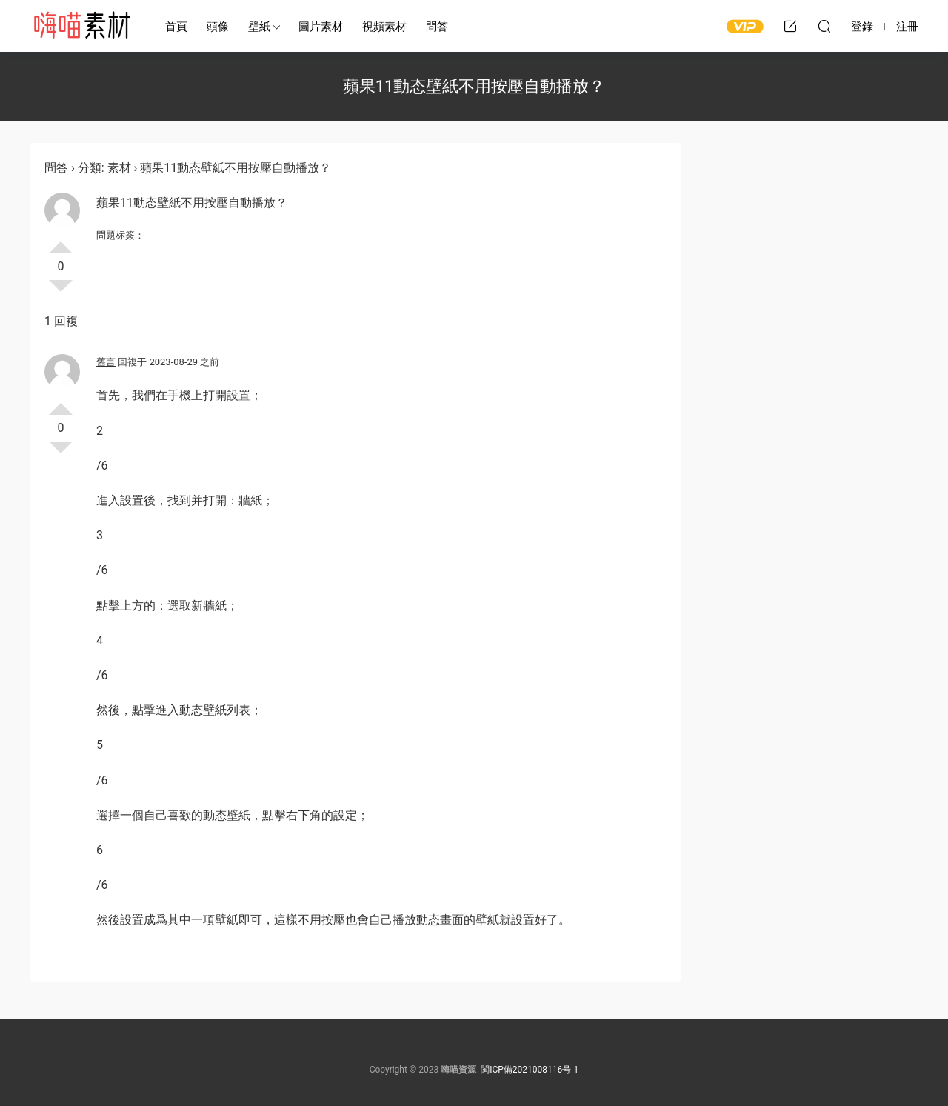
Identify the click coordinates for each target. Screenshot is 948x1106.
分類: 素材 (104, 168)
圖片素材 (320, 26)
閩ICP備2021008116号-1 (529, 1070)
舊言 (106, 361)
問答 (437, 26)
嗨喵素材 (81, 26)
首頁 (176, 26)
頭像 (218, 26)
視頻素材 (384, 26)
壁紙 (259, 26)
